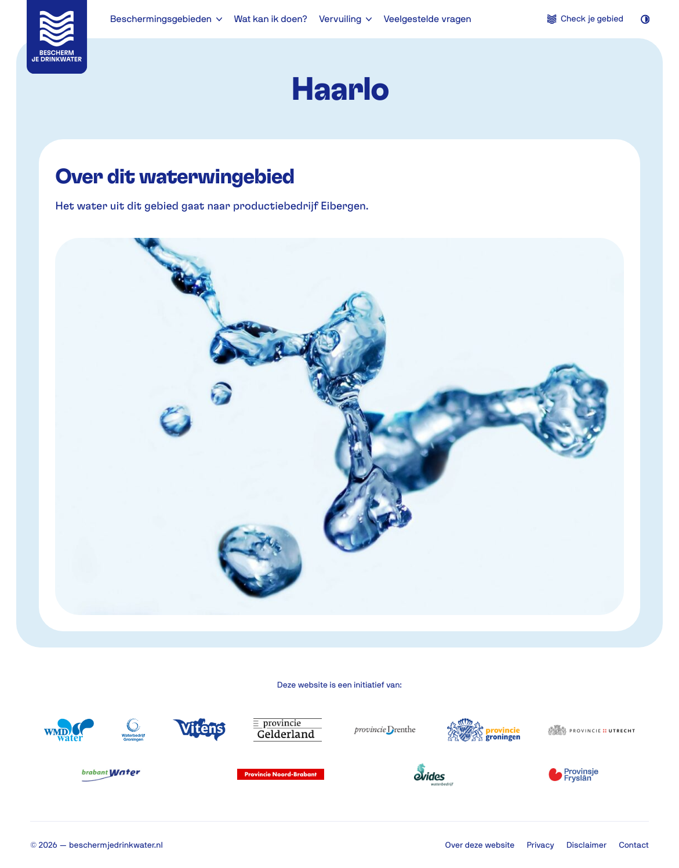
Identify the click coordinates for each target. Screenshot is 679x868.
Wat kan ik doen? (270, 19)
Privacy (540, 844)
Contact (634, 844)
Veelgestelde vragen (427, 19)
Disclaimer (587, 844)
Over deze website (480, 844)
